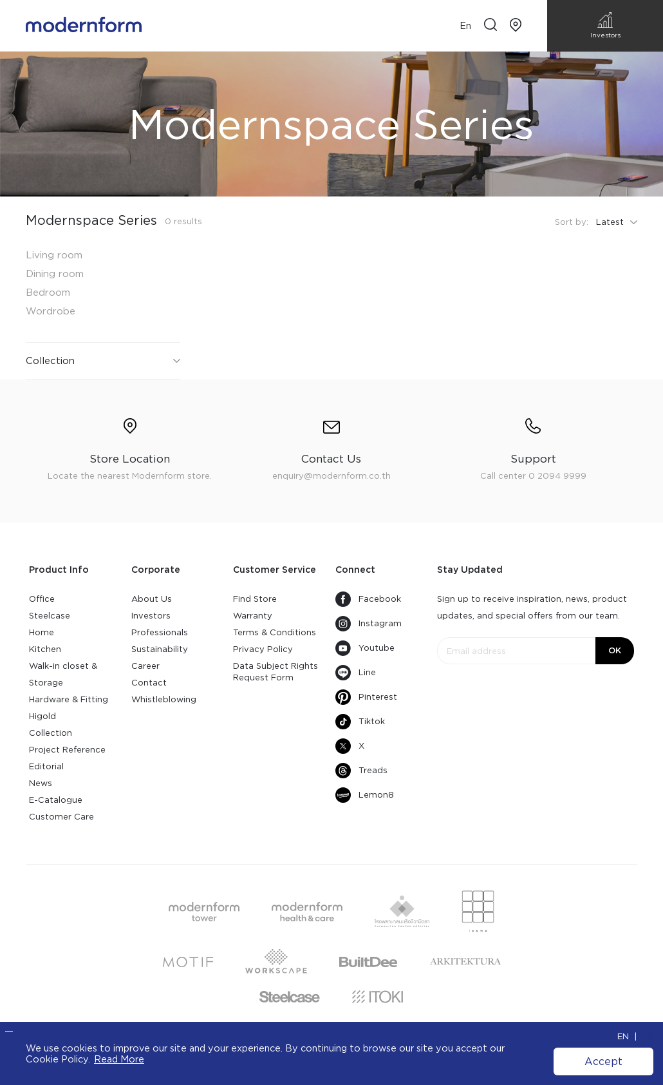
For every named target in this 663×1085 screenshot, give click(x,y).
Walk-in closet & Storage (63, 674)
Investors (151, 615)
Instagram (368, 623)
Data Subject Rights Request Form (275, 671)
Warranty (252, 615)
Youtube (365, 648)
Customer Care (61, 816)
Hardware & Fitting (68, 699)
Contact (149, 682)
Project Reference (67, 749)
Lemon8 (364, 795)
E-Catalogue (55, 800)
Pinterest (366, 697)
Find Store (255, 599)
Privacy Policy (263, 649)
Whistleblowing (163, 699)
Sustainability (159, 649)
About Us (151, 599)
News (40, 783)
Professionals (159, 632)
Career (145, 666)
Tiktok (360, 721)
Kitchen (45, 649)
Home (41, 632)
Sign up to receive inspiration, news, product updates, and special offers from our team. (532, 607)
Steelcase (49, 615)
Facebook (368, 599)
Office (42, 599)
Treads (361, 770)
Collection (50, 733)
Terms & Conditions (274, 632)
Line (355, 672)
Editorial (46, 766)
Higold (42, 716)
